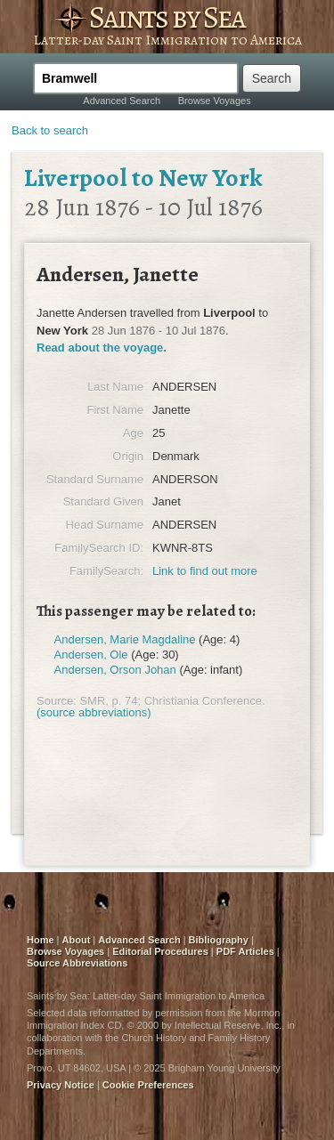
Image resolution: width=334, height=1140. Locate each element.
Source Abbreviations (77, 963)
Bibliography (218, 939)
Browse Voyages (214, 100)
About (76, 939)
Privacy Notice (60, 1084)
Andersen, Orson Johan (115, 669)
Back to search (50, 130)
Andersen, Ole (91, 654)
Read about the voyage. (102, 347)
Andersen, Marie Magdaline (125, 639)
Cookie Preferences (148, 1084)
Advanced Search (121, 100)
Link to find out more (204, 571)
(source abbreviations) (94, 712)
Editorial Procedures (160, 951)
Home (40, 939)
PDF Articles (245, 951)
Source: (57, 700)
